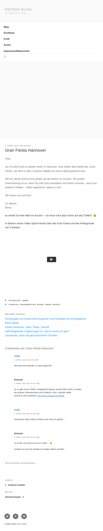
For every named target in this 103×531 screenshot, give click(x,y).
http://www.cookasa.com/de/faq (50, 396)
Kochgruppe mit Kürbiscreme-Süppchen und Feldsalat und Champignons (45, 319)
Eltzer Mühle (12, 323)
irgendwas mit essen (31, 305)
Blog (6, 27)
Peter (27, 146)
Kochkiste (9, 33)
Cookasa (14, 305)
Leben (25, 300)
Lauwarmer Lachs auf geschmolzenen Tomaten (31, 335)
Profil (6, 39)
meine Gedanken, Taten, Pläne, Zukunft (27, 327)
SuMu (17, 356)
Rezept (56, 305)
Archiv (7, 45)
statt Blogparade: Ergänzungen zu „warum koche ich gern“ (37, 331)
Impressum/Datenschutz (16, 51)
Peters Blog (18, 9)
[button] (51, 57)
